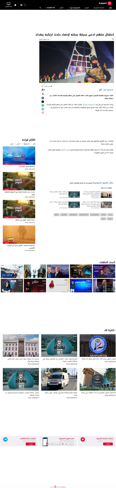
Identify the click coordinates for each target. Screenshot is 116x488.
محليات (7, 164)
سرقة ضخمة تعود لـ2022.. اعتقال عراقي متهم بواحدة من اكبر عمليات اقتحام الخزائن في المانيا (90, 204)
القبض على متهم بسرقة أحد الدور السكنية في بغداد (59, 203)
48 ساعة (27, 144)
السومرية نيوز (74, 7)
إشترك (31, 444)
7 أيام (18, 144)
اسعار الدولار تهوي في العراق (25, 220)
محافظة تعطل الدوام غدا (27, 166)
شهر (11, 144)
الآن (34, 144)
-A (43, 94)
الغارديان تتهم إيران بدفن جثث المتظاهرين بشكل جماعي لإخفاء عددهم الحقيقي (91, 194)
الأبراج (61, 7)
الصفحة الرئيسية (99, 7)
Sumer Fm (51, 8)
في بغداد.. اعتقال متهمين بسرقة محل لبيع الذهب (59, 193)
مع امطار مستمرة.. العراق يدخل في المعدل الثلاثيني (21, 246)
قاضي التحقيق (65, 149)
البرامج (87, 7)
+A (43, 90)
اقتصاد (7, 189)
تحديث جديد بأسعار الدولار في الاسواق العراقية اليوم (20, 193)
